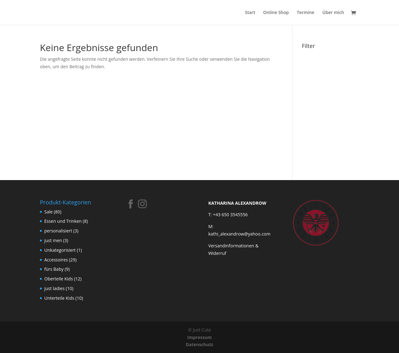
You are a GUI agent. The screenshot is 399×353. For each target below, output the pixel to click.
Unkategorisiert (60, 250)
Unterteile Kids (59, 298)
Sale (48, 212)
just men (53, 240)
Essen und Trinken (63, 221)
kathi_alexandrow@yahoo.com (239, 234)
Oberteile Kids (58, 279)
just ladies (54, 288)
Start (250, 12)
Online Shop (276, 12)
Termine (305, 12)
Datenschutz (199, 344)
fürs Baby (54, 269)
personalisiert (58, 231)
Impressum (199, 337)
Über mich (333, 12)
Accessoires (56, 260)
